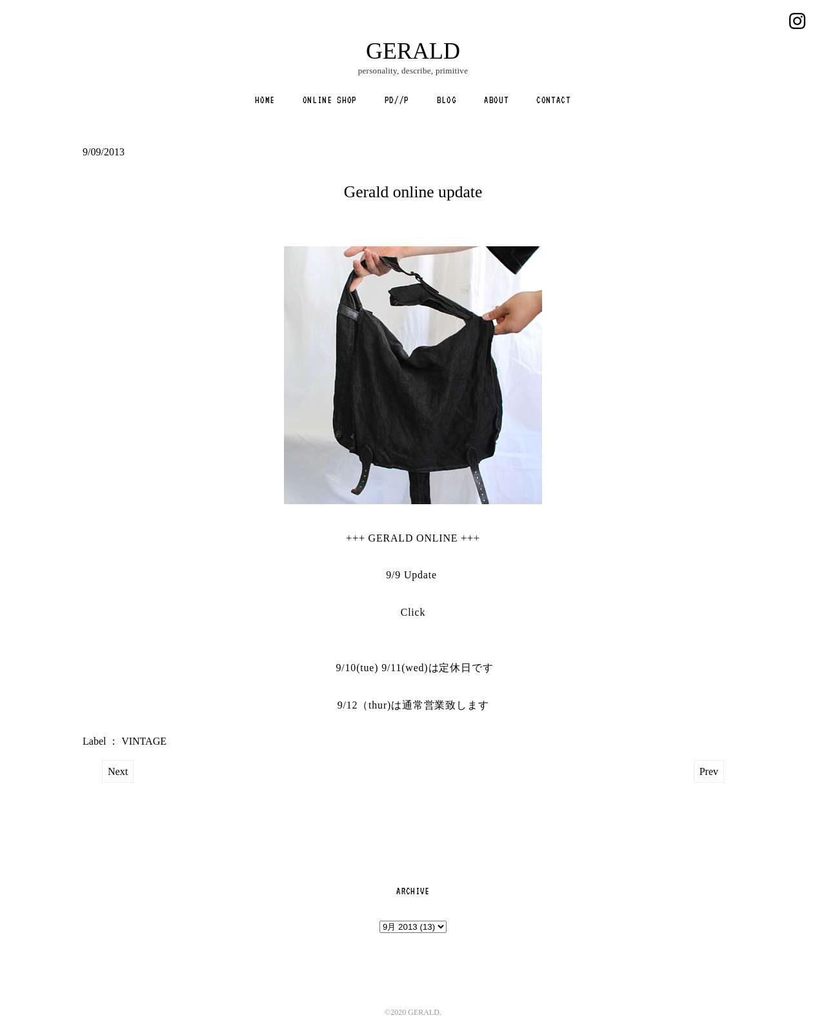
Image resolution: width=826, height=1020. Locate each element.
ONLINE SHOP (330, 100)
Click (413, 612)
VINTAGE (143, 741)
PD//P (397, 100)
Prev (709, 771)
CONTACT (553, 100)
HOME (265, 100)
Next (118, 771)
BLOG (447, 100)
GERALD (413, 51)
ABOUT (496, 100)
